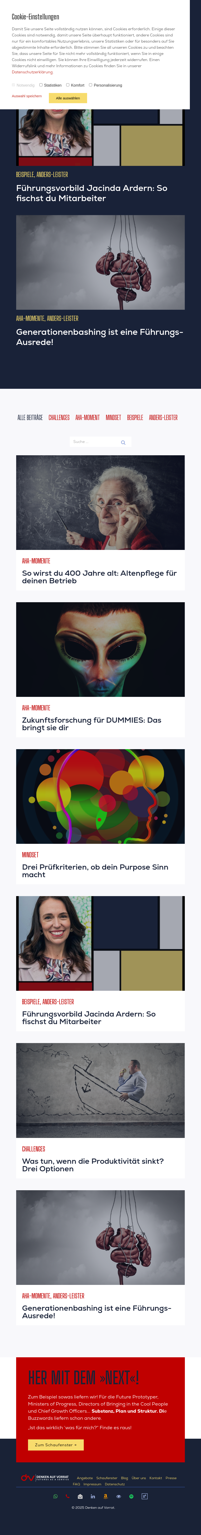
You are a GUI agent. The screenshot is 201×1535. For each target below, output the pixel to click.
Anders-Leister (163, 417)
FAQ (76, 1484)
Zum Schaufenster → (56, 1444)
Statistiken (50, 85)
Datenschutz (115, 1484)
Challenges (59, 417)
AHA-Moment (87, 417)
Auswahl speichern (27, 96)
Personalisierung (105, 85)
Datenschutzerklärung (32, 72)
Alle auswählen (68, 98)
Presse (171, 1478)
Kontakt (156, 1478)
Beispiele (135, 417)
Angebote (85, 1478)
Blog (124, 1478)
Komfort (75, 85)
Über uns (139, 1478)
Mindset (113, 417)
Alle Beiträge (30, 417)
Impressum (92, 1484)
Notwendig (23, 85)
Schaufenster (106, 1478)
